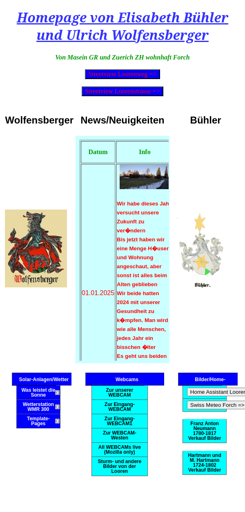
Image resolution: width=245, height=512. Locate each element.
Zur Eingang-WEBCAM (120, 407)
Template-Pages (38, 421)
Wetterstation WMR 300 (38, 407)
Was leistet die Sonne (38, 392)
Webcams (127, 379)
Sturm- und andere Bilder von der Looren (120, 466)
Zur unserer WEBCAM (120, 392)
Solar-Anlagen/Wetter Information (44, 381)
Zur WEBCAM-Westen (119, 435)
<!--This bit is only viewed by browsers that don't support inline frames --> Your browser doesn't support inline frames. (122, 249)
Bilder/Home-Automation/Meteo (210, 381)
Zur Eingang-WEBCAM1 (120, 421)
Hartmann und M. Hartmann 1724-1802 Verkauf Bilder (204, 462)
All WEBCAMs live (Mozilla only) (119, 449)
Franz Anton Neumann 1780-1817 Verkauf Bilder (204, 431)
